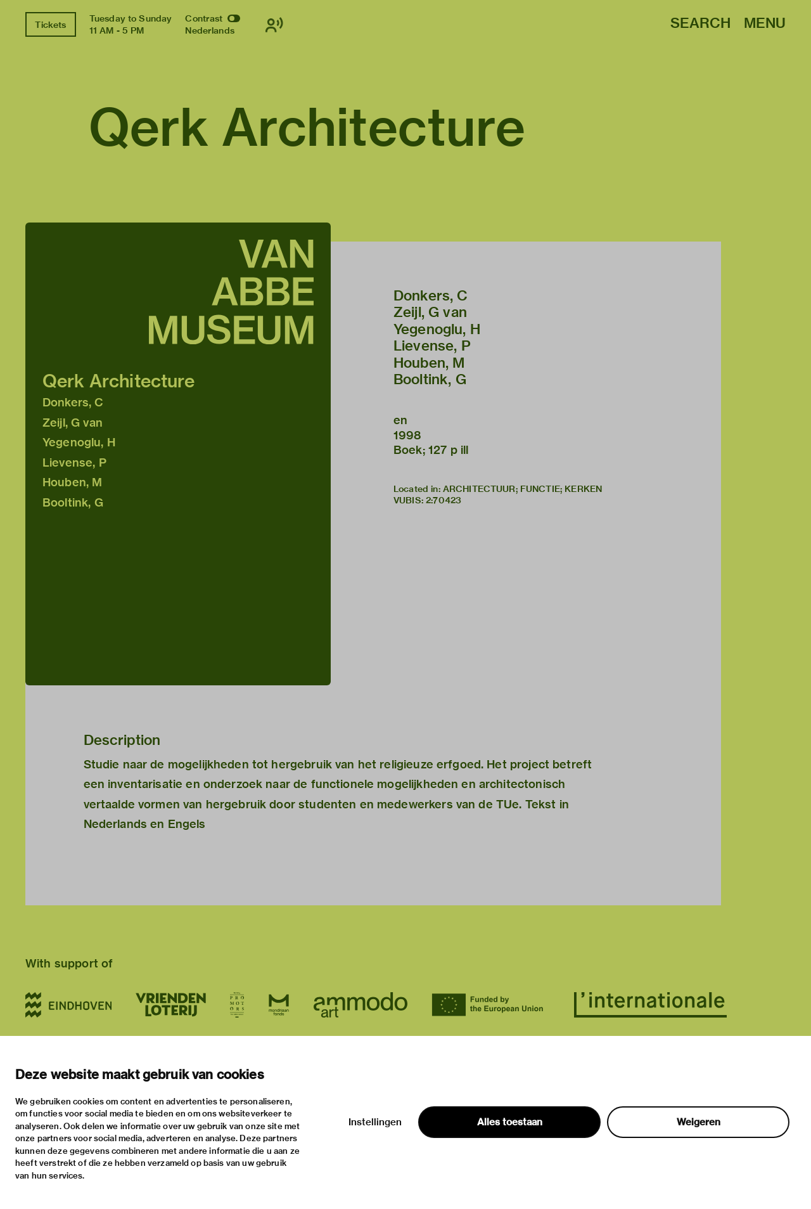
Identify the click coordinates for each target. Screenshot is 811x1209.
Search (700, 24)
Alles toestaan (509, 1122)
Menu (765, 24)
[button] (178, 454)
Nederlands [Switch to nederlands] (209, 30)
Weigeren (698, 1122)
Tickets (50, 24)
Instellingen (375, 1122)
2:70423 (443, 500)
